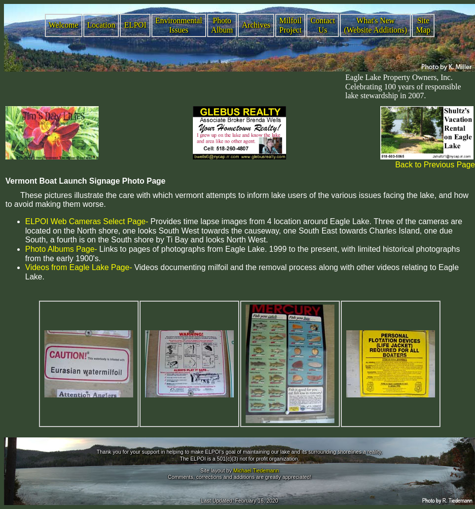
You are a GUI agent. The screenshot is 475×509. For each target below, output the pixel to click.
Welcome (63, 25)
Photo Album (222, 25)
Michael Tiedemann (256, 470)
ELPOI (135, 25)
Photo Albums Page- (61, 249)
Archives (256, 25)
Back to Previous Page (435, 164)
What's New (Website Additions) (375, 25)
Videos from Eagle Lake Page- (78, 267)
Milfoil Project (290, 25)
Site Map (423, 25)
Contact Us (322, 25)
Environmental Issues (178, 25)
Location (101, 25)
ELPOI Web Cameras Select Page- (86, 221)
